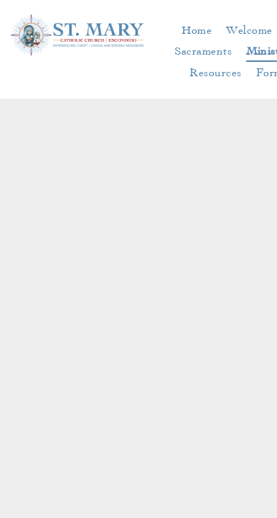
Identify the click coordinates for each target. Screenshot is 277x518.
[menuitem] (196, 29)
